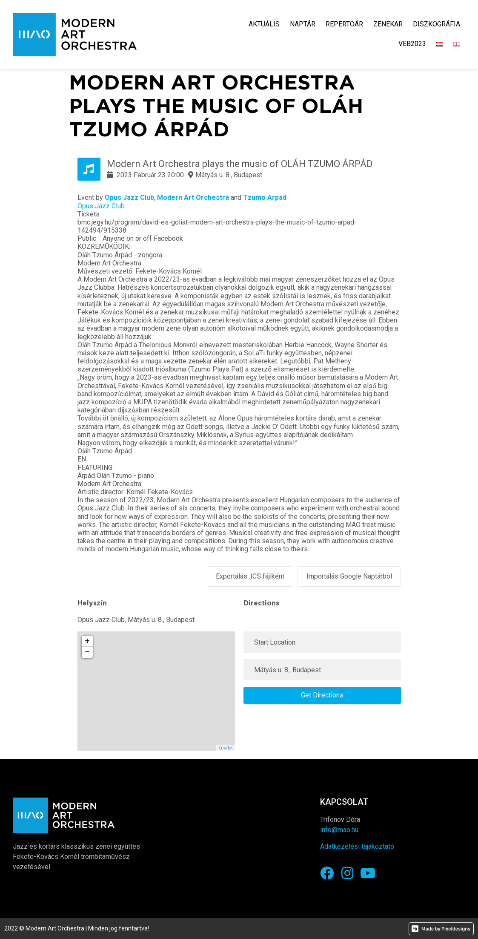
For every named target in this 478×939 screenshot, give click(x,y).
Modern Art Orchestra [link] (193, 197)
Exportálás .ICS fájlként (250, 576)
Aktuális (264, 24)
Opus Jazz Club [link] (129, 197)
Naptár (302, 24)
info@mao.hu (339, 829)
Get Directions (322, 695)
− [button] (87, 652)
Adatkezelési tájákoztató (357, 846)
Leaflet (225, 747)
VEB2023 (412, 44)
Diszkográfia (436, 24)
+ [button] (87, 641)
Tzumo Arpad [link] (264, 197)
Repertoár (344, 24)
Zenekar (388, 24)
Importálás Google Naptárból (349, 576)
